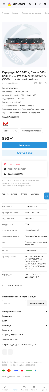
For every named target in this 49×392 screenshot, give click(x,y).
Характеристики (9, 194)
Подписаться (37, 303)
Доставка (35, 194)
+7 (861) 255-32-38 (11, 335)
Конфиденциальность (11, 377)
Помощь (6, 325)
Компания (7, 316)
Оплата (24, 194)
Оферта (26, 377)
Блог (4, 320)
